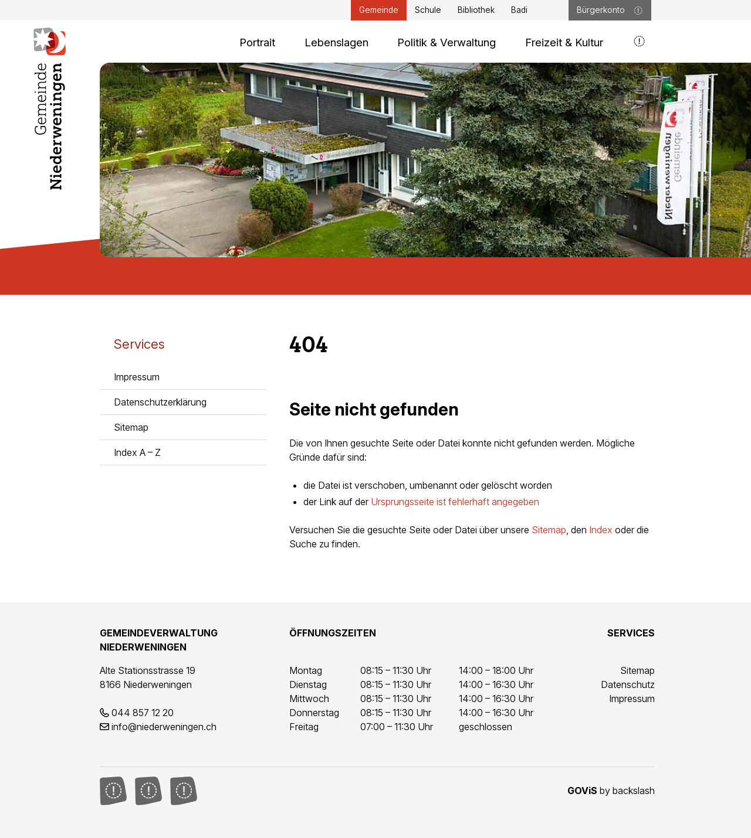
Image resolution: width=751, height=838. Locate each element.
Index (601, 530)
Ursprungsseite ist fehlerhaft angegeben (455, 501)
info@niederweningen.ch (163, 727)
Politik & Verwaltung (446, 42)
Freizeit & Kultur (564, 42)
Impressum (137, 377)
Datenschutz (628, 684)
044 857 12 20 (142, 712)
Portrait (257, 42)
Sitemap (131, 427)
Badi (519, 10)
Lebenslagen (336, 42)
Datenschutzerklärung (160, 402)
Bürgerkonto (610, 10)
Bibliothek (476, 10)
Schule (428, 10)
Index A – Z (137, 452)
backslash (634, 790)
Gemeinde (378, 10)
